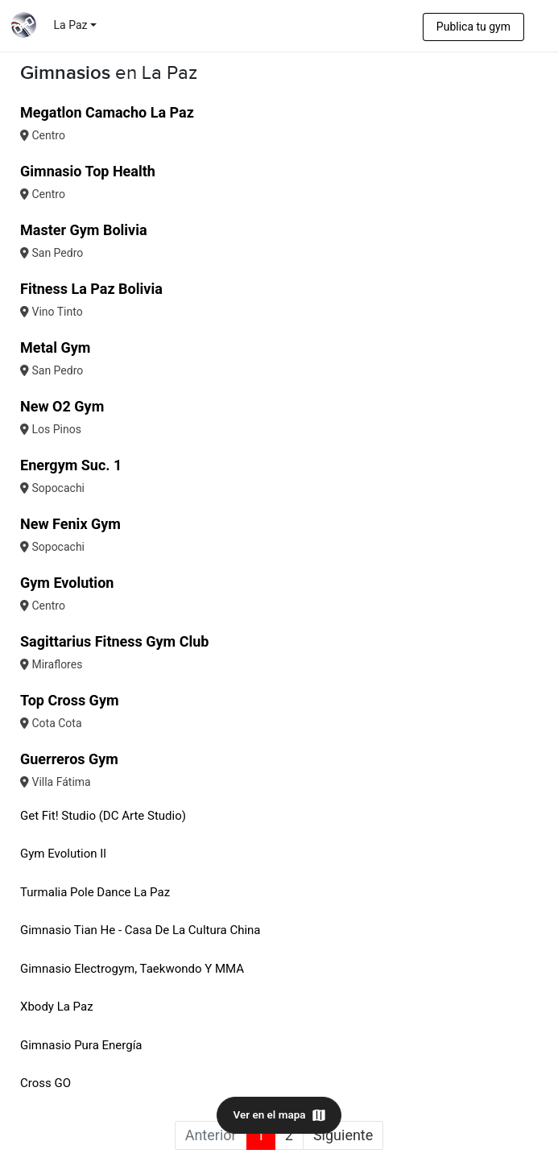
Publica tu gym (473, 26)
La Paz (71, 25)
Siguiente (343, 1135)
